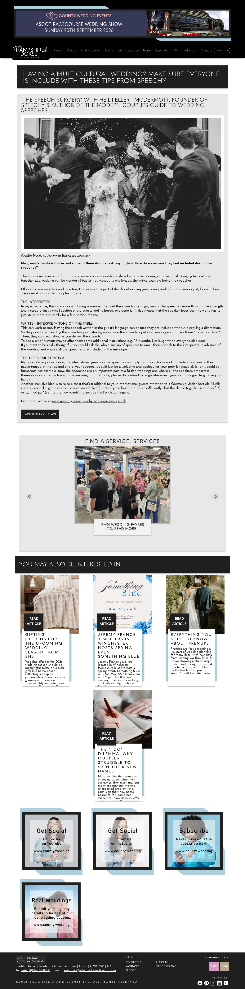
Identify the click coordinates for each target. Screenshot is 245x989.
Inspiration (162, 50)
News (147, 50)
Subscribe (222, 50)
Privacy (131, 970)
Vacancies (132, 966)
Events (109, 50)
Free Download (165, 966)
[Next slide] (215, 497)
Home (58, 50)
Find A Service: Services (122, 441)
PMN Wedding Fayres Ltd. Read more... (122, 527)
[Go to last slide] (29, 497)
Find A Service (90, 50)
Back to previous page (40, 414)
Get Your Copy (128, 50)
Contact (206, 50)
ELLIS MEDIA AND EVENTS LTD (60, 982)
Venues (71, 50)
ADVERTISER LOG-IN (216, 958)
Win (176, 50)
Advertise (190, 50)
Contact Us (133, 962)
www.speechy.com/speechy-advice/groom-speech (89, 401)
